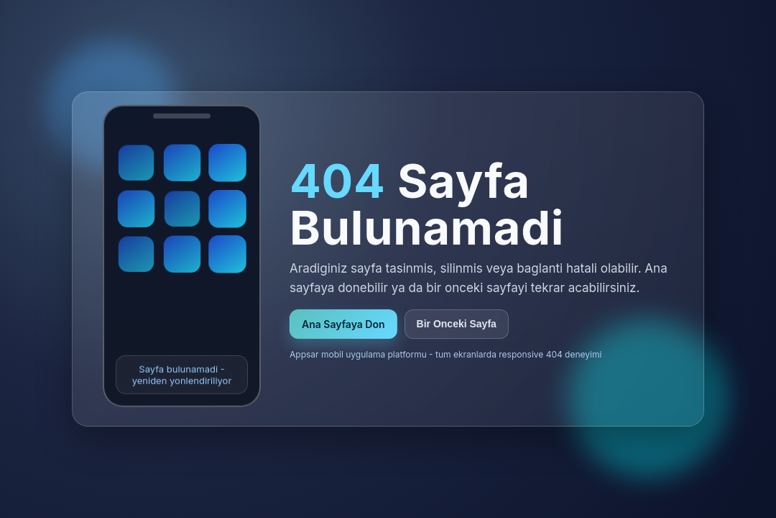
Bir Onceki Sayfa (456, 324)
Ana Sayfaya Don (343, 324)
